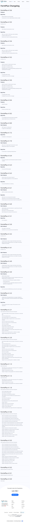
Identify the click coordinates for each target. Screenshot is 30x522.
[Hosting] (19, 1)
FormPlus (23, 506)
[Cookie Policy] (11, 512)
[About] (15, 1)
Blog (12, 506)
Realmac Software (19, 515)
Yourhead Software (17, 516)
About (12, 504)
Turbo (22, 507)
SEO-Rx (23, 502)
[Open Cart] (28, 1)
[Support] (24, 1)
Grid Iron (23, 504)
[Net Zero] (23, 512)
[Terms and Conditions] (16, 512)
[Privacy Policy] (6, 512)
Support (13, 507)
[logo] (4, 1)
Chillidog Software (14, 514)
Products (13, 502)
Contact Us (15, 494)
